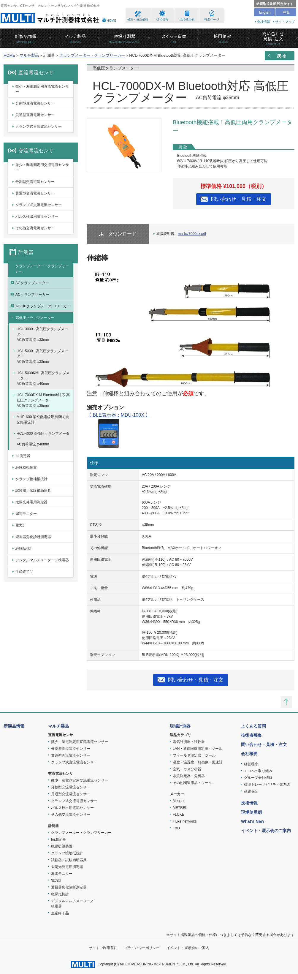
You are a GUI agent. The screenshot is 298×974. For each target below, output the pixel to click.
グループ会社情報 (258, 778)
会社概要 (249, 753)
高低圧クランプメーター (35, 318)
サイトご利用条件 (103, 948)
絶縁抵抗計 (24, 548)
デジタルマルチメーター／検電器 (42, 560)
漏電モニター (26, 514)
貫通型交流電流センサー (35, 193)
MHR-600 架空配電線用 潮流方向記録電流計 (43, 419)
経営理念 (251, 764)
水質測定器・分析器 (189, 776)
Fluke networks (185, 821)
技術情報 (162, 19)
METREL (180, 808)
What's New (252, 821)
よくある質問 (253, 726)
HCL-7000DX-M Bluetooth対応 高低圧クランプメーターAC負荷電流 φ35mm (43, 400)
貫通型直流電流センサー (35, 115)
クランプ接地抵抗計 (31, 479)
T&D (176, 828)
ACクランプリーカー (32, 294)
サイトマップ (285, 21)
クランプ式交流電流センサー (38, 205)
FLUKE (178, 814)
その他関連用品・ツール (192, 783)
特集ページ (211, 19)
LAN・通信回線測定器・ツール (197, 749)
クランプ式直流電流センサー (38, 126)
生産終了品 (24, 572)
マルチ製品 (29, 55)
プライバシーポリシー (142, 948)
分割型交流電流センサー (35, 182)
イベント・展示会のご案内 (266, 830)
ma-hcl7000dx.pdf (192, 234)
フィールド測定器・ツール (194, 755)
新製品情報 (14, 726)
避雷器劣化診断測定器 (33, 537)
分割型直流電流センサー (35, 103)
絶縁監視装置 (26, 467)
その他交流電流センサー (35, 228)
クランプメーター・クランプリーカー (92, 55)
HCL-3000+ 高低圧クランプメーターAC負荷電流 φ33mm (42, 334)
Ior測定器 (22, 456)
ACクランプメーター (32, 283)
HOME (111, 20)
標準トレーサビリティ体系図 (267, 784)
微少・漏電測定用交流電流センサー (42, 167)
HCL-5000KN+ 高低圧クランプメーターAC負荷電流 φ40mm (43, 378)
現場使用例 (187, 19)
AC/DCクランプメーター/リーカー (42, 306)
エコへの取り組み (258, 771)
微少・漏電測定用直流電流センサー (42, 89)
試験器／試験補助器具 (33, 490)
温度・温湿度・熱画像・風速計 (198, 762)
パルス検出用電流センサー (36, 216)
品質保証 (251, 791)
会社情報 (263, 21)
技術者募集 (251, 735)
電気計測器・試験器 (189, 742)
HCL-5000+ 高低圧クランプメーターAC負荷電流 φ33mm (42, 356)
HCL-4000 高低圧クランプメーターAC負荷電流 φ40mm (43, 438)
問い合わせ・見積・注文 (239, 199)
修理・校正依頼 (137, 19)
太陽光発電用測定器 (31, 502)
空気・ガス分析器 (187, 769)
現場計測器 (180, 726)
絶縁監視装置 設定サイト (274, 4)
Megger (179, 801)
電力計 (20, 525)
